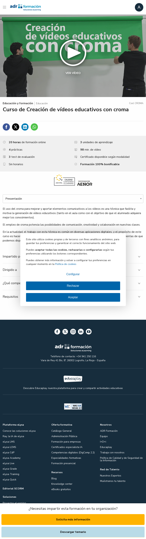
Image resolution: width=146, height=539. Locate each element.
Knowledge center (61, 484)
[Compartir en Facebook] (6, 127)
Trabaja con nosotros (112, 452)
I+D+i (103, 441)
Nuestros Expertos (110, 475)
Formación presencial (63, 463)
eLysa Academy (11, 458)
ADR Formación (109, 431)
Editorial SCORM (13, 488)
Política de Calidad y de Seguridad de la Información (121, 459)
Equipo (104, 436)
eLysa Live (8, 463)
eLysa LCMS (9, 447)
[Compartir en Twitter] (15, 127)
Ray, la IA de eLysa (13, 436)
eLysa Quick (9, 479)
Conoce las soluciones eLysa (19, 431)
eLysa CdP (8, 452)
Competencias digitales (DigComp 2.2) (73, 452)
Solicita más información (73, 520)
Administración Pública (64, 436)
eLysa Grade (10, 468)
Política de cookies (65, 264)
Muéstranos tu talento (113, 481)
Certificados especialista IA (66, 447)
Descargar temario (73, 532)
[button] (73, 56)
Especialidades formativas (66, 458)
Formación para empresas (66, 441)
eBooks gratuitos (61, 489)
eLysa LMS (9, 441)
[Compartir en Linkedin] (25, 127)
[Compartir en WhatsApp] (34, 127)
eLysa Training (11, 474)
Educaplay (106, 447)
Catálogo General (61, 431)
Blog (54, 478)
